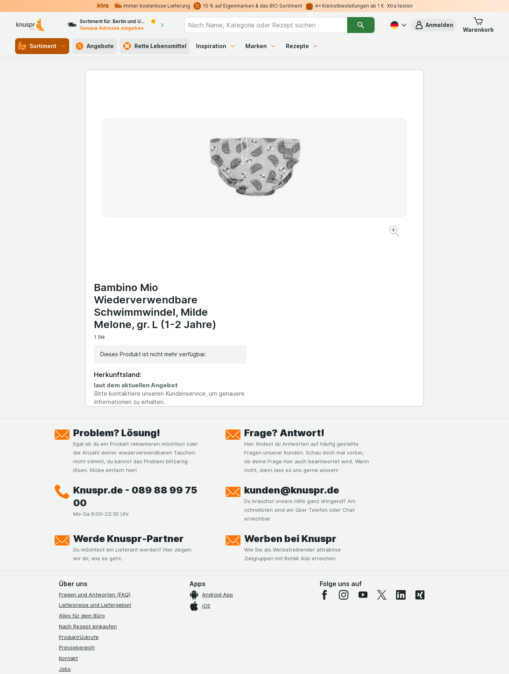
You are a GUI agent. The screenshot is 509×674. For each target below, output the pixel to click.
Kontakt (68, 488)
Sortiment (42, 46)
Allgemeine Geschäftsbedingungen (102, 520)
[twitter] (382, 424)
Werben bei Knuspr (290, 368)
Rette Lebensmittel (155, 46)
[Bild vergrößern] (226, 207)
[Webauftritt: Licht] (250, 658)
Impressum (72, 531)
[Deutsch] (397, 25)
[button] (434, 25)
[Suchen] (361, 25)
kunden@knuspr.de (291, 320)
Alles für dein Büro (82, 446)
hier (192, 606)
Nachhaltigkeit (77, 552)
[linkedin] (401, 424)
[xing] (420, 424)
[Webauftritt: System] (214, 658)
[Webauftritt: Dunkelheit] (290, 658)
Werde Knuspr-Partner (128, 368)
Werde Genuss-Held (84, 541)
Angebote (95, 46)
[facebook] (324, 424)
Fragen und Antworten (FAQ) (94, 424)
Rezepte (302, 46)
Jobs (65, 498)
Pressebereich (77, 477)
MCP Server (73, 573)
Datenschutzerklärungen (89, 509)
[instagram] (343, 424)
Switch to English (269, 625)
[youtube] (362, 424)
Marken (260, 46)
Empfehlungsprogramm (87, 562)
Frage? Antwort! (284, 262)
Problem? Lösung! (116, 262)
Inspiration (216, 46)
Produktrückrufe (79, 467)
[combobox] (266, 25)
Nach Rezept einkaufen (88, 456)
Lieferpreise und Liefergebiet (95, 435)
